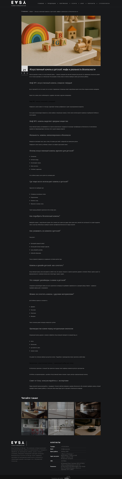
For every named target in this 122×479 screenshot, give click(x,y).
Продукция (52, 3)
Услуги (74, 3)
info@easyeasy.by (65, 449)
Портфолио (64, 3)
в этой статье (82, 357)
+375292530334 (104, 3)
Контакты (91, 3)
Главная (41, 3)
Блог (82, 3)
